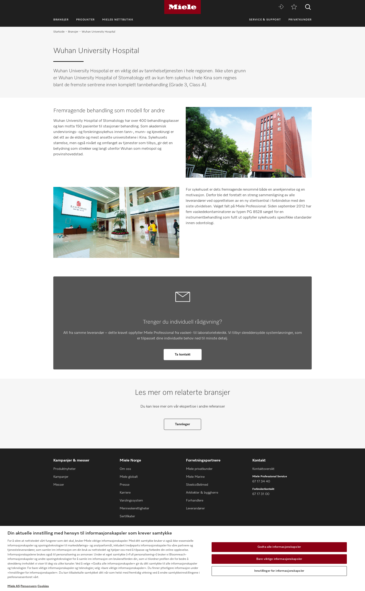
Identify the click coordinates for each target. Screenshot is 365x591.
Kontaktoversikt (263, 469)
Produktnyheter (64, 469)
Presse (124, 484)
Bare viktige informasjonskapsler (279, 559)
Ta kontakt (182, 354)
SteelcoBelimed (197, 484)
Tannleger (182, 424)
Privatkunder (300, 19)
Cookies (43, 586)
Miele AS (13, 586)
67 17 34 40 (261, 481)
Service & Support (265, 19)
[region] (182, 558)
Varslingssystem (131, 500)
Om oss (125, 469)
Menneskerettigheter (134, 508)
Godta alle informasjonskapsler (279, 546)
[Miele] (182, 7)
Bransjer (61, 19)
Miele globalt (129, 476)
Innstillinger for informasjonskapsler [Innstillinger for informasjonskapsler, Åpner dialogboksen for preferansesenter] (279, 570)
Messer (58, 484)
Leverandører (195, 508)
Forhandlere (194, 500)
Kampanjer (60, 476)
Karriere (125, 492)
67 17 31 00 (260, 494)
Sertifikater (127, 516)
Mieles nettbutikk (117, 19)
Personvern (28, 586)
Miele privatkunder (199, 469)
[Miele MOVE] (281, 7)
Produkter (85, 19)
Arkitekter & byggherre (202, 492)
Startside (58, 31)
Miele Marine (195, 476)
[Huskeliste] (294, 7)
